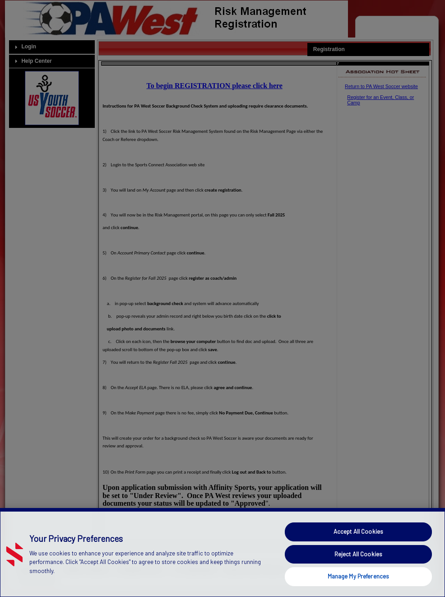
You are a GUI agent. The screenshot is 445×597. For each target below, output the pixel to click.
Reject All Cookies (358, 554)
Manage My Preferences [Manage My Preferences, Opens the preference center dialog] (358, 576)
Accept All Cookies (358, 531)
